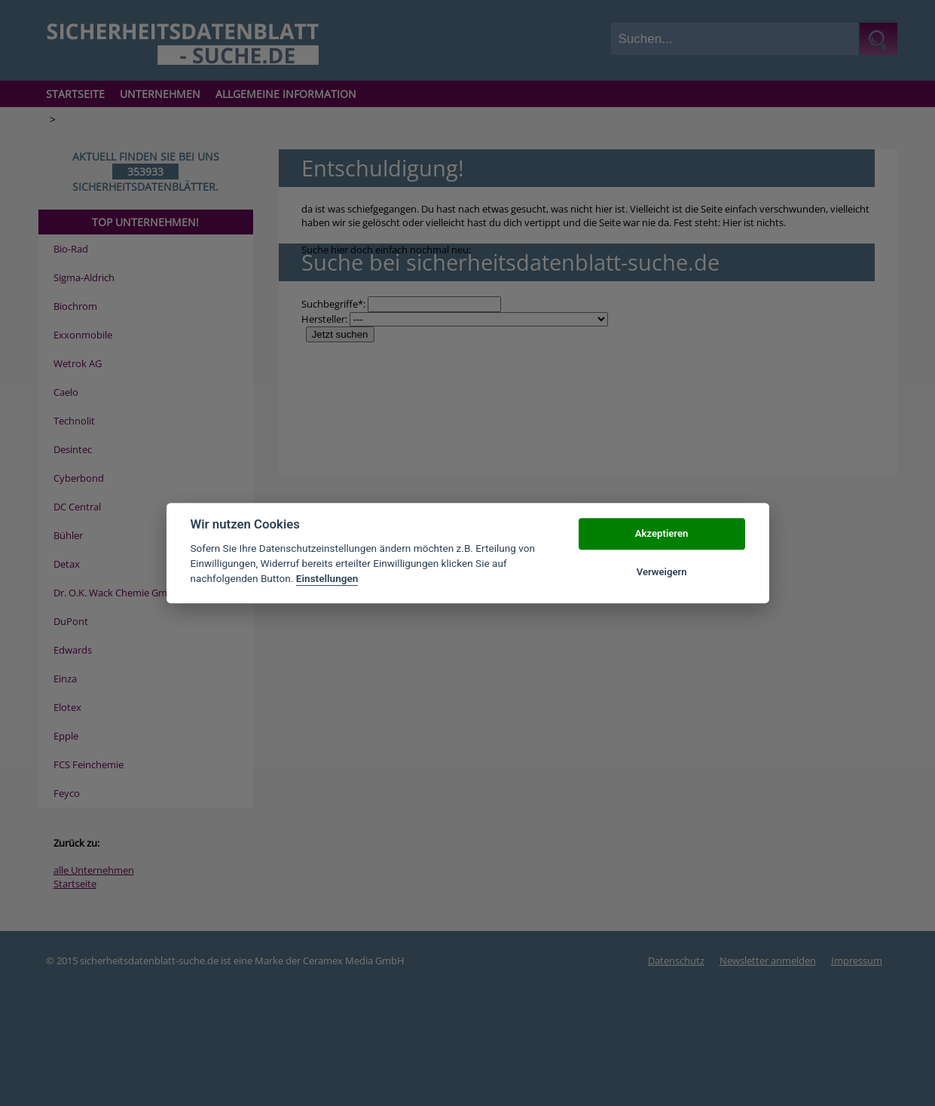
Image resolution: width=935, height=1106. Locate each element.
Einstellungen (327, 579)
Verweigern (662, 572)
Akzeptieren (661, 534)
